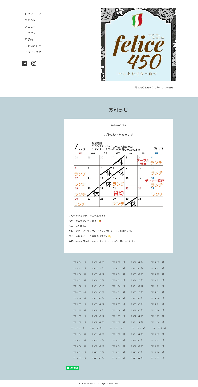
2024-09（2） (158, 280)
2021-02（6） (119, 334)
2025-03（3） (138, 274)
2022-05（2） (119, 316)
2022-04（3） (138, 316)
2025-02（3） (158, 274)
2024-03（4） (80, 292)
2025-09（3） (119, 268)
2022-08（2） (158, 310)
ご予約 (29, 39)
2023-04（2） (99, 304)
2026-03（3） (99, 262)
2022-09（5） (138, 310)
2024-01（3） (119, 292)
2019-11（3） (119, 352)
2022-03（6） (158, 316)
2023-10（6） (80, 298)
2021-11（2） (138, 322)
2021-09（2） (78, 328)
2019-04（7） (138, 358)
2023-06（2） (158, 298)
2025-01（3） (80, 280)
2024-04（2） (158, 286)
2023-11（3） (158, 292)
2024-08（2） (80, 286)
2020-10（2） (99, 340)
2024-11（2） (119, 280)
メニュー (30, 26)
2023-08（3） (119, 298)
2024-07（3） (99, 286)
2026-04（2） (80, 262)
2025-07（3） (158, 268)
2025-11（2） (80, 268)
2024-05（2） (138, 286)
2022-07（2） (80, 316)
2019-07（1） (80, 358)
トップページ (33, 14)
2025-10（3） (99, 268)
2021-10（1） (158, 322)
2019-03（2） (158, 358)
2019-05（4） (119, 358)
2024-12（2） (99, 280)
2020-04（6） (119, 346)
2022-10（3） (119, 310)
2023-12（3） (138, 292)
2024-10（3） (138, 280)
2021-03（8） (99, 334)
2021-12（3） (119, 322)
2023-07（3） (138, 298)
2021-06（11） (138, 328)
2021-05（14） (159, 328)
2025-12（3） (158, 262)
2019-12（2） (99, 352)
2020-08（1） (138, 340)
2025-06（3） (80, 274)
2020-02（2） (158, 346)
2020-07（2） (158, 340)
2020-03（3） (138, 346)
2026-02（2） (119, 262)
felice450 (91, 383)
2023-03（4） (119, 304)
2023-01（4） (158, 304)
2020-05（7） (99, 346)
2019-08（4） (158, 352)
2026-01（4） (138, 262)
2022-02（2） (80, 322)
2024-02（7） (99, 292)
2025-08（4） (138, 268)
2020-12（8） (158, 334)
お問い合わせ (33, 46)
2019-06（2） (99, 358)
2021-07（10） (117, 328)
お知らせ (30, 20)
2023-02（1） (138, 304)
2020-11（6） (80, 340)
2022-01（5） (99, 322)
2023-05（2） (80, 304)
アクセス (30, 33)
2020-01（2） (80, 352)
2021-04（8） (80, 334)
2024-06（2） (119, 286)
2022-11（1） (99, 310)
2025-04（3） (119, 274)
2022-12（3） (80, 310)
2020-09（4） (119, 340)
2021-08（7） (97, 328)
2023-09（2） (99, 298)
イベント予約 (33, 52)
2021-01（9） (138, 334)
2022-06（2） (99, 316)
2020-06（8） (80, 346)
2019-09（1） (138, 352)
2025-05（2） (99, 274)
